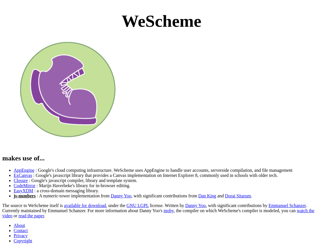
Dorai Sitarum (238, 195)
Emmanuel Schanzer (287, 205)
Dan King (207, 195)
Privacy (21, 235)
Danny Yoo (121, 195)
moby (169, 210)
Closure (21, 180)
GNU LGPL (138, 205)
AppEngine (24, 170)
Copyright (23, 240)
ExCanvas (23, 175)
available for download (85, 205)
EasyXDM (23, 190)
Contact (21, 230)
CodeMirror (24, 185)
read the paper (31, 215)
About (19, 225)
